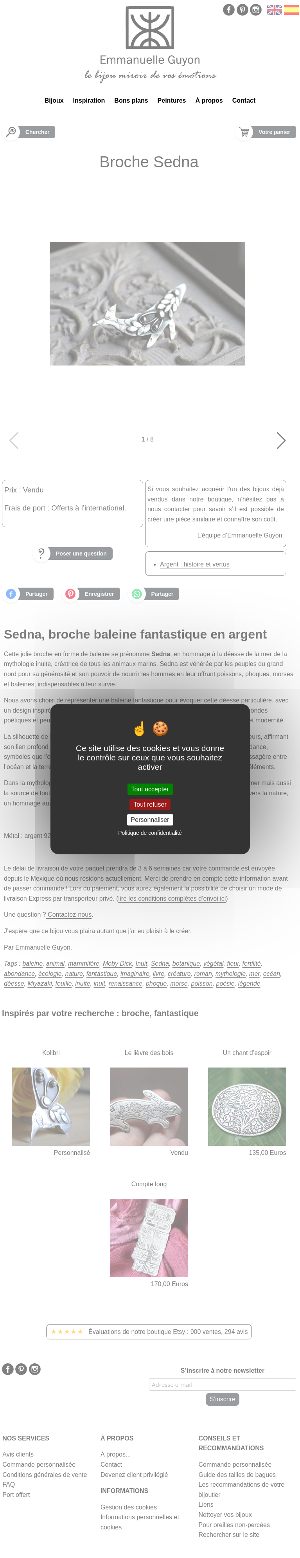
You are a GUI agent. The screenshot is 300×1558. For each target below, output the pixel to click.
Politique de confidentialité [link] (150, 833)
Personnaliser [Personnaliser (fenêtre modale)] (150, 819)
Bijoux (54, 100)
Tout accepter (150, 789)
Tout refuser (149, 804)
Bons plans (131, 100)
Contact (244, 100)
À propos (209, 100)
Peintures (172, 100)
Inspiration (89, 100)
